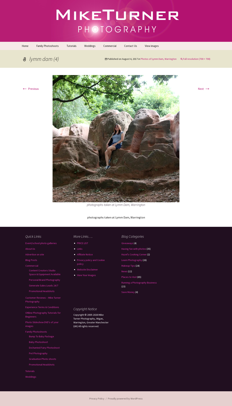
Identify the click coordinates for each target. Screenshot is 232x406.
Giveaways (127, 243)
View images (152, 46)
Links (79, 248)
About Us (30, 248)
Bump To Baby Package (41, 336)
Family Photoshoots (47, 46)
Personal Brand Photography (44, 280)
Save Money (128, 292)
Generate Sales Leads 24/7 (43, 285)
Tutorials (71, 46)
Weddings (90, 46)
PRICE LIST (82, 243)
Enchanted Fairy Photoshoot (44, 347)
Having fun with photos (133, 248)
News (124, 271)
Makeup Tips (128, 265)
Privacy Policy (96, 398)
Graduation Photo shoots (42, 359)
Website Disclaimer (87, 269)
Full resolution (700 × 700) (196, 59)
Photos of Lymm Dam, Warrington (159, 59)
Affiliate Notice (85, 254)
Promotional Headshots (42, 291)
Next (204, 89)
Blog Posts (31, 260)
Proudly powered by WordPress (125, 398)
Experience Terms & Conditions (42, 307)
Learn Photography (131, 260)
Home (25, 46)
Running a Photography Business (139, 282)
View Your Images (86, 275)
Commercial (109, 46)
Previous (30, 89)
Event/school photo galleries (41, 243)
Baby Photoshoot (38, 342)
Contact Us (130, 46)
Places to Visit (129, 277)
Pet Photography (38, 353)
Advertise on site (34, 254)
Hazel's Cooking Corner (134, 254)
